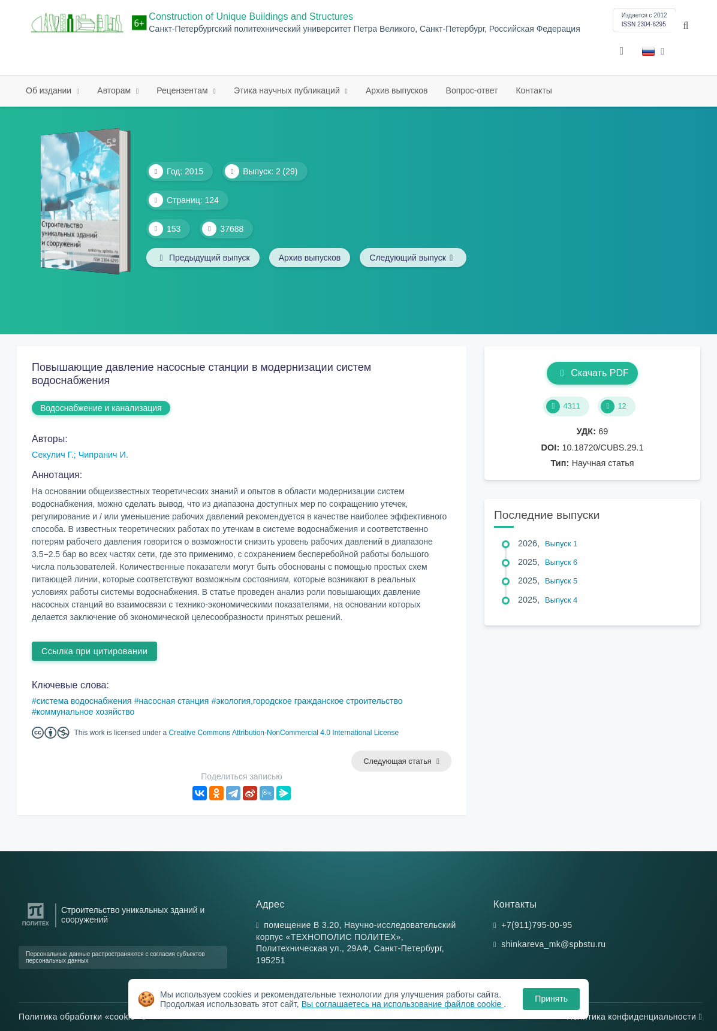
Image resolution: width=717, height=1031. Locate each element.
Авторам (115, 90)
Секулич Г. (53, 454)
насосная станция (174, 701)
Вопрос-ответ (472, 90)
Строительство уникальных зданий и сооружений (132, 914)
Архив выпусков (397, 90)
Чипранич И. (103, 454)
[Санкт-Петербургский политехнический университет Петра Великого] (36, 926)
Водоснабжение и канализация (101, 408)
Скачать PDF (592, 373)
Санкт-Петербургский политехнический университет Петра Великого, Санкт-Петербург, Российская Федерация (364, 29)
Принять (551, 998)
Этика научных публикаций (288, 90)
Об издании (50, 90)
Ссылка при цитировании (94, 651)
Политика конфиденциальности (634, 1016)
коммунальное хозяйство (85, 711)
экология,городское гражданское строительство (309, 701)
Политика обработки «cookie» (82, 1016)
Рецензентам (183, 90)
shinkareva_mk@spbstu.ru (553, 944)
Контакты (534, 90)
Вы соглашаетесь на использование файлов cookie (403, 1004)
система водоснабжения (84, 701)
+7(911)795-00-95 (536, 925)
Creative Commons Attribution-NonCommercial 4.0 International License (284, 732)
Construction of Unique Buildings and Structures (251, 16)
